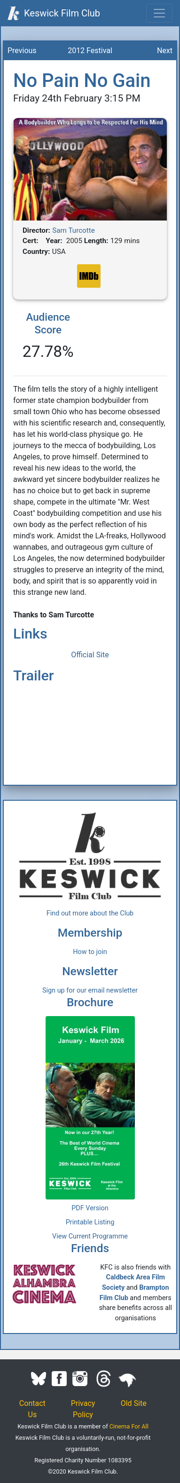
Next (164, 50)
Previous (22, 50)
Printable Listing (90, 1222)
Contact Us (32, 1409)
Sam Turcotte (73, 230)
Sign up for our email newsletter (90, 990)
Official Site (90, 654)
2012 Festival (90, 50)
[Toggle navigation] (159, 13)
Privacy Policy (83, 1409)
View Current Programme (90, 1236)
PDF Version (90, 1208)
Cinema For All (129, 1426)
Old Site (134, 1403)
